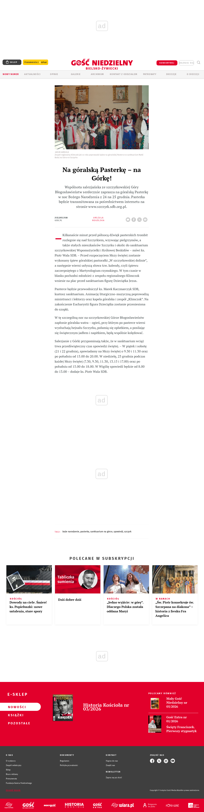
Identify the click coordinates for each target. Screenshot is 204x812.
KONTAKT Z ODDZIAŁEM (123, 74)
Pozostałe (15, 723)
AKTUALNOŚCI (32, 74)
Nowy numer (11, 74)
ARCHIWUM (97, 74)
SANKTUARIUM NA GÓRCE (101, 531)
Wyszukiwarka (198, 62)
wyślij (146, 219)
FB (134, 219)
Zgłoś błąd (13, 790)
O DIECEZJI (193, 74)
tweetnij (140, 219)
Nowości (15, 707)
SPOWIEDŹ (118, 531)
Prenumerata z (35, 62)
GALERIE (76, 74)
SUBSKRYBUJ (166, 63)
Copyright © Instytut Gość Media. (163, 790)
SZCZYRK (127, 531)
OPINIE (54, 74)
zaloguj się (186, 63)
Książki (15, 715)
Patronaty (150, 74)
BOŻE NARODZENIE (70, 531)
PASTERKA (84, 531)
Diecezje (171, 74)
